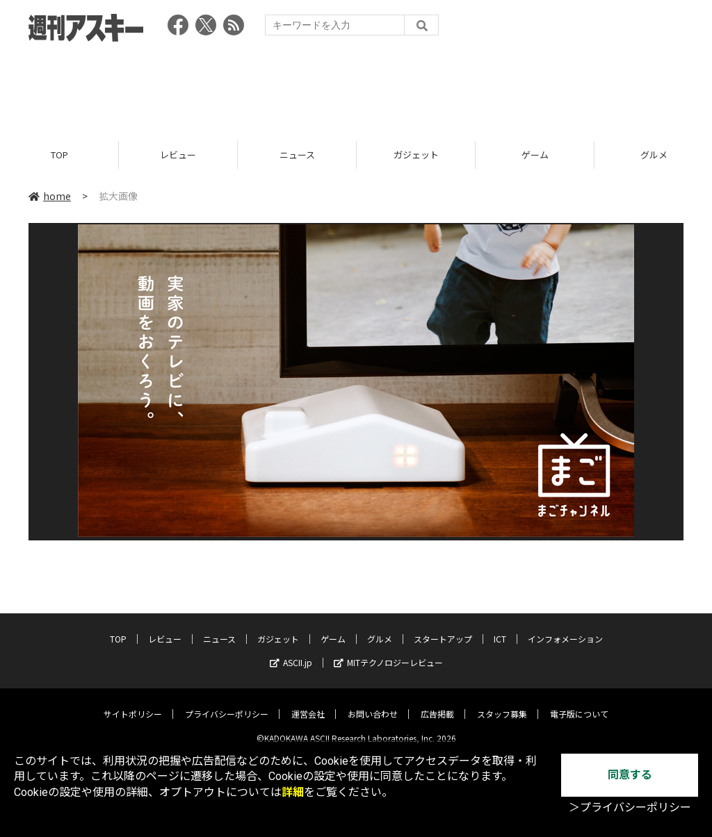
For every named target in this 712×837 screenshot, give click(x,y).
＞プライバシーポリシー (630, 807)
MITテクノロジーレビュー (388, 652)
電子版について (579, 703)
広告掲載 (437, 703)
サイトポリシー (133, 703)
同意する (630, 774)
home (50, 196)
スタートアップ (443, 628)
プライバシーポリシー (226, 703)
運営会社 (308, 703)
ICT (500, 628)
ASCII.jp (291, 652)
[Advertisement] (356, 87)
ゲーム (535, 154)
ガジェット (416, 154)
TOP (59, 154)
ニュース (297, 154)
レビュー (178, 154)
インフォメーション (565, 628)
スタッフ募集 (502, 703)
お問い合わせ (373, 703)
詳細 (293, 792)
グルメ (379, 628)
